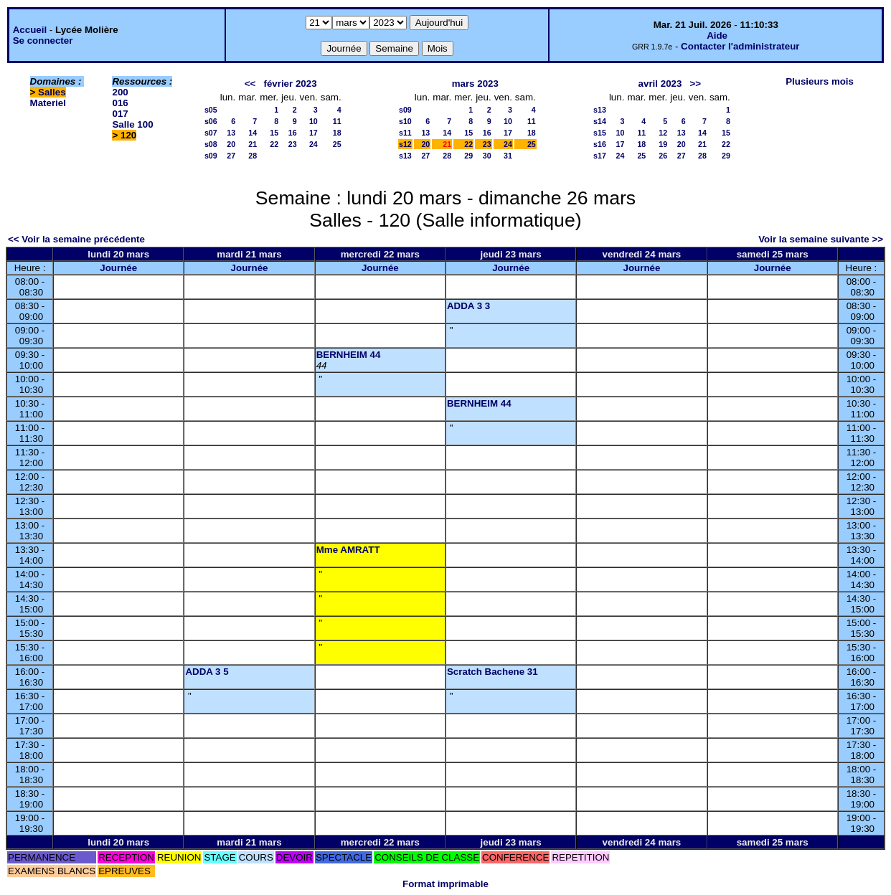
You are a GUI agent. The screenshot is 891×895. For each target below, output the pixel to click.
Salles (52, 92)
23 (292, 144)
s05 (210, 109)
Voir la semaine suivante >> (820, 239)
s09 (210, 155)
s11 (405, 132)
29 (468, 155)
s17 (599, 155)
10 (313, 121)
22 (274, 144)
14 (252, 132)
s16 (599, 144)
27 (231, 155)
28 (252, 155)
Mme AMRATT (348, 549)
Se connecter (43, 40)
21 (252, 144)
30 (487, 155)
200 (120, 92)
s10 (405, 121)
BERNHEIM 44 (348, 354)
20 (231, 144)
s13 (405, 155)
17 (313, 132)
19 (663, 144)
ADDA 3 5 (206, 671)
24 (313, 144)
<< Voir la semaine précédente (76, 239)
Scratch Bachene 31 (492, 671)
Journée (118, 267)
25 (337, 144)
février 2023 (289, 83)
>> (696, 83)
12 (663, 132)
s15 (599, 132)
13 (231, 132)
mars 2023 (475, 83)
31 (508, 155)
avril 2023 (660, 83)
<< (250, 83)
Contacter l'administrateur (740, 46)
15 (274, 132)
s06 (210, 121)
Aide (717, 35)
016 (120, 103)
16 (292, 132)
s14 (599, 121)
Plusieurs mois (820, 81)
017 (120, 113)
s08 (210, 144)
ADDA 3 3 (468, 305)
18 (337, 132)
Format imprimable (445, 884)
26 (663, 155)
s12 (405, 144)
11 (337, 121)
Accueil (30, 29)
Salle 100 (132, 124)
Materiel (48, 103)
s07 (210, 132)
